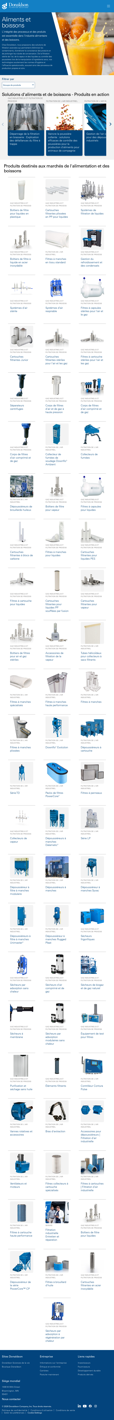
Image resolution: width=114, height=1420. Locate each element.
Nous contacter (11, 1399)
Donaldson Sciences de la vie (16, 1363)
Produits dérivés (85, 1374)
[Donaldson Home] (53, 6)
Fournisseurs (84, 1367)
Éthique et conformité (50, 1367)
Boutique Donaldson (11, 1367)
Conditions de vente (65, 1410)
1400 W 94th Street (11, 1387)
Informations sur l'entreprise (53, 1363)
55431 (5, 1394)
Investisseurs (84, 1363)
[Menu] (108, 6)
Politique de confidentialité (14, 1410)
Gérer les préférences (14, 1413)
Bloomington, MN (10, 1391)
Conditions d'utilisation (42, 1410)
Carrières (44, 1371)
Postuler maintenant (49, 1374)
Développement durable (89, 1371)
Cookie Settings (35, 1413)
